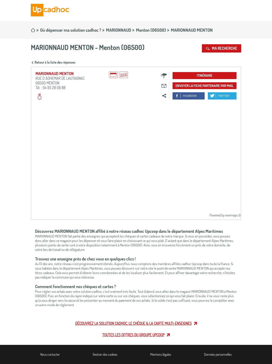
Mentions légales (160, 354)
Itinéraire (204, 75)
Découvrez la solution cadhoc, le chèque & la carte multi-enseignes (133, 323)
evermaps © (233, 215)
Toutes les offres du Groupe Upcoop (133, 335)
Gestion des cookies (105, 354)
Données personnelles (218, 354)
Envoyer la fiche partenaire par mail (205, 86)
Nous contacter (50, 354)
